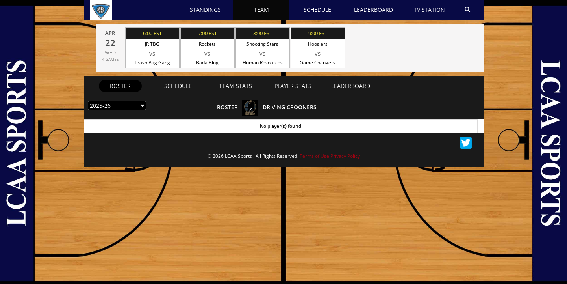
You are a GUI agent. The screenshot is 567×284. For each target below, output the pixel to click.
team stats (235, 86)
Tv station (429, 9)
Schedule (317, 9)
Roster (120, 86)
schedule (178, 86)
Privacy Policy (345, 156)
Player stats (292, 86)
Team (261, 9)
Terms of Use (314, 156)
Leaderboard (373, 9)
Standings (205, 9)
